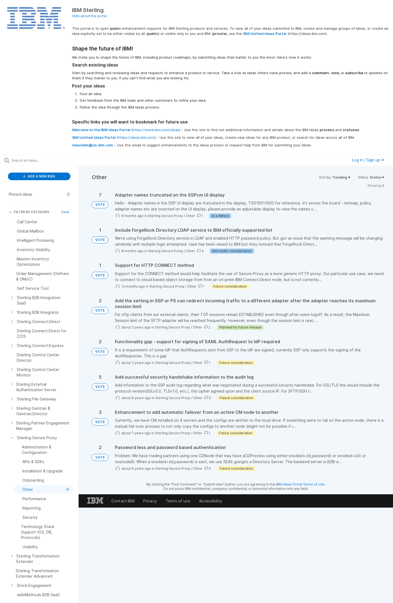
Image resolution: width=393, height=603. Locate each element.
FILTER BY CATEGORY (29, 212)
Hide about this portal (89, 16)
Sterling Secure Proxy (165, 216)
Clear (65, 212)
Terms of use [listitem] (178, 501)
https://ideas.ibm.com (136, 137)
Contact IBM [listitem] (123, 501)
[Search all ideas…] (46, 160)
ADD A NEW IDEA (39, 176)
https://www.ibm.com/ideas (156, 130)
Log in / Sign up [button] (368, 160)
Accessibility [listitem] (210, 501)
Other (190, 216)
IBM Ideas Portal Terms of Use (300, 484)
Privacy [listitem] (150, 501)
